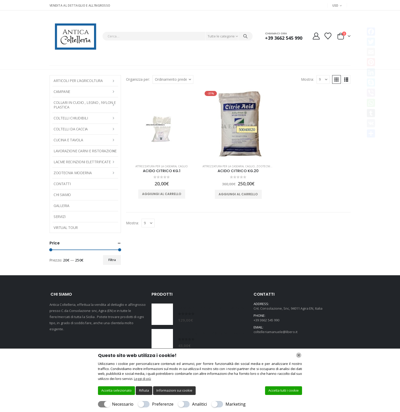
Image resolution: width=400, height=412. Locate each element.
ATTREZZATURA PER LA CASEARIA (156, 166)
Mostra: (307, 79)
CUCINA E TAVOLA (68, 140)
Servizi (60, 216)
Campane (62, 91)
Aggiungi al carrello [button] (161, 194)
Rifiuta (144, 390)
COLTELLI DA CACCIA (71, 129)
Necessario (122, 404)
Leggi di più (142, 378)
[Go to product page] (161, 124)
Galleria (61, 205)
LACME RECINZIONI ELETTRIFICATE (82, 161)
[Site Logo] (74, 36)
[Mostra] (323, 79)
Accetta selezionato (116, 390)
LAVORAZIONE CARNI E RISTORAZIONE (85, 150)
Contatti (62, 183)
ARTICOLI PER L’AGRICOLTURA (78, 80)
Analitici (199, 404)
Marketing (236, 404)
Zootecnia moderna (271, 166)
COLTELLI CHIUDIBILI (71, 118)
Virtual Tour (66, 227)
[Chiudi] (298, 355)
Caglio (183, 166)
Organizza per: (138, 79)
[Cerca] (245, 36)
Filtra (112, 260)
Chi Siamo (62, 194)
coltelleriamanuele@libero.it (275, 331)
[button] (336, 79)
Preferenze (162, 404)
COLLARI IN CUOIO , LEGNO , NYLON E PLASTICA (85, 104)
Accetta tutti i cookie (283, 390)
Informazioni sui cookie (174, 390)
